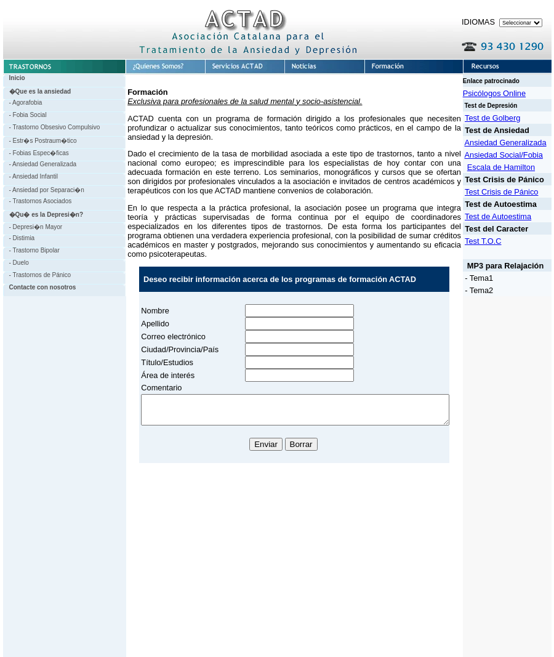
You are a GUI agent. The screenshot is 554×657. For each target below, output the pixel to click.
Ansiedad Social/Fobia (511, 154)
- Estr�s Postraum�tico (40, 140)
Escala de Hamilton (509, 167)
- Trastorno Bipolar (31, 250)
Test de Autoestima (506, 216)
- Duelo (16, 262)
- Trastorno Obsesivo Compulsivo (51, 127)
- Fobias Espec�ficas (36, 153)
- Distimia (19, 238)
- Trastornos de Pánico (37, 275)
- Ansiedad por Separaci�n (43, 190)
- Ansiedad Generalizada (40, 164)
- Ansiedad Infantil (30, 176)
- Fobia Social (25, 114)
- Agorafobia (22, 102)
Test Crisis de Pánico (509, 191)
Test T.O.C (491, 241)
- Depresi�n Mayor (33, 227)
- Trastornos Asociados (37, 201)
